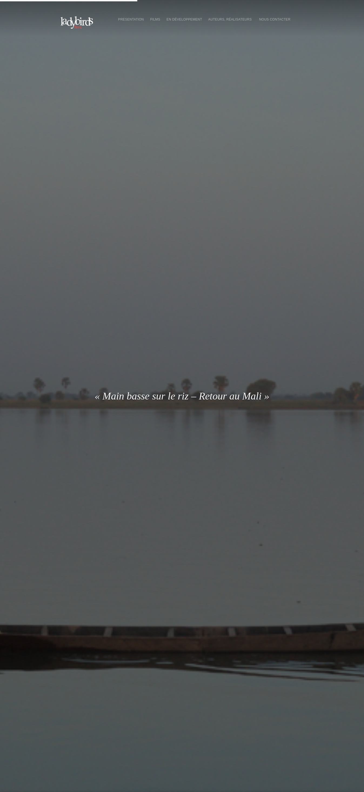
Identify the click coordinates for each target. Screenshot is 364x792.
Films (155, 19)
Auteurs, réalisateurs (230, 19)
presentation (131, 19)
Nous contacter (274, 19)
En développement (184, 19)
